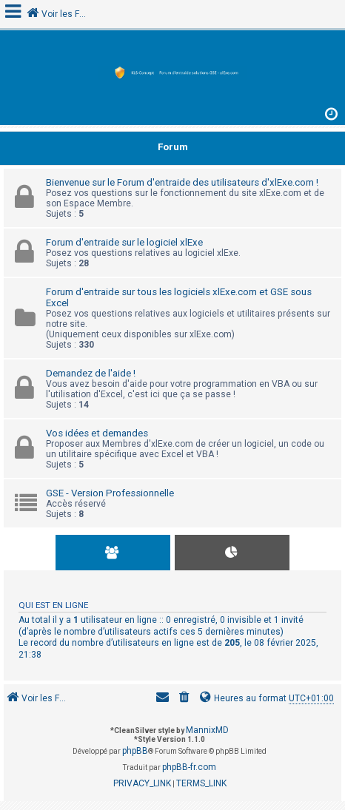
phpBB (135, 751)
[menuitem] (184, 699)
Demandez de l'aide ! (90, 373)
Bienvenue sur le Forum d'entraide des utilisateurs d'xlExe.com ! (182, 182)
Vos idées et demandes (97, 433)
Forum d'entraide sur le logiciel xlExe (124, 242)
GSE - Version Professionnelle (110, 493)
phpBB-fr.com (189, 767)
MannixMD (207, 730)
